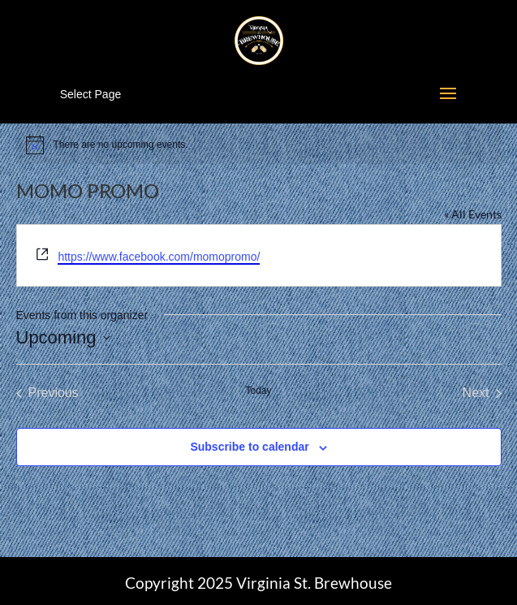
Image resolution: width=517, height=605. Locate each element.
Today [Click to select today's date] (258, 390)
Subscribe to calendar (249, 446)
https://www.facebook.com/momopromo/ (159, 256)
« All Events (473, 214)
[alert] (259, 144)
